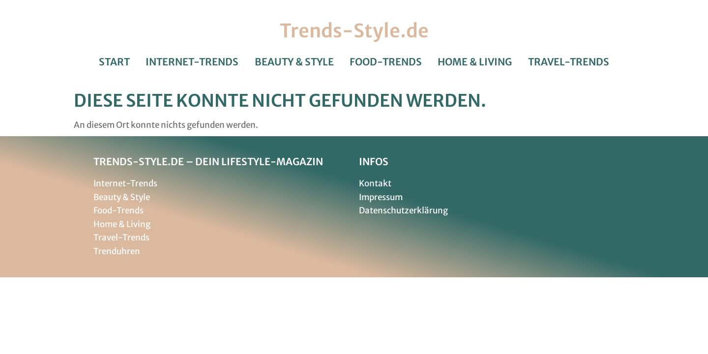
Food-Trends (386, 62)
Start (114, 62)
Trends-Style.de (354, 30)
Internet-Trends (192, 62)
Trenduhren (116, 251)
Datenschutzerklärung (403, 210)
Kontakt (375, 183)
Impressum (381, 197)
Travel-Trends (568, 62)
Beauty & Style (294, 62)
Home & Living (475, 62)
